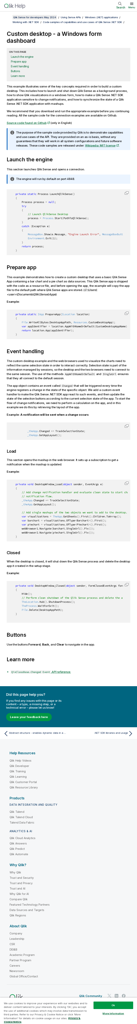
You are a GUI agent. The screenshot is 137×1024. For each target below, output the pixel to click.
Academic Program (22, 954)
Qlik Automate (19, 854)
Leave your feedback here (29, 717)
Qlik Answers (18, 843)
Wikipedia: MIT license (100, 145)
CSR (12, 944)
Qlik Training (18, 771)
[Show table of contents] (8, 17)
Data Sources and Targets (27, 910)
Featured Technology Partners (30, 904)
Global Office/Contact (24, 976)
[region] (68, 1010)
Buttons (15, 71)
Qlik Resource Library (24, 787)
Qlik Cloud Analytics (22, 838)
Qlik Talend (17, 811)
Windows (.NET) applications (101, 17)
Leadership (17, 938)
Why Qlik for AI (19, 893)
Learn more (18, 76)
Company (16, 933)
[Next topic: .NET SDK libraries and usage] (102, 733)
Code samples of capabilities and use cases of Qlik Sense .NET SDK (82, 22)
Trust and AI (17, 888)
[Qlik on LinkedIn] (116, 996)
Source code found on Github (26, 123)
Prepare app (18, 61)
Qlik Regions (18, 915)
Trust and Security (22, 877)
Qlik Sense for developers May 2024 (34, 17)
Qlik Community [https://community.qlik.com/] (90, 996)
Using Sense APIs (71, 17)
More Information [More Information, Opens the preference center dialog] (113, 1013)
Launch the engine (22, 56)
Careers (15, 965)
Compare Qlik (19, 899)
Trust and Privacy (21, 883)
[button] (127, 193)
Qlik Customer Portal (23, 782)
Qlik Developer (19, 766)
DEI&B (13, 949)
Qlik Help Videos (21, 760)
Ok (113, 1005)
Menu (131, 7)
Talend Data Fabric (22, 822)
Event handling (20, 66)
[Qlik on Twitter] (109, 996)
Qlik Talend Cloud (21, 817)
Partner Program (20, 960)
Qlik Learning (18, 776)
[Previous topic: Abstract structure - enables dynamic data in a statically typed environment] (35, 733)
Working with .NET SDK (25, 22)
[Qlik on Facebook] (124, 996)
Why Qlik (15, 872)
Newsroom (17, 971)
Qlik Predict (17, 848)
